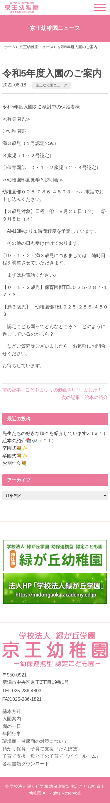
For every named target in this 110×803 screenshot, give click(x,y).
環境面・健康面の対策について (35, 741)
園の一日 (11, 726)
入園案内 (11, 718)
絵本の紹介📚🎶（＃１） (29, 440)
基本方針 (11, 711)
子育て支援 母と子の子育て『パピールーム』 (51, 756)
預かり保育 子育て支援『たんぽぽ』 (42, 748)
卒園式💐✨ (15, 448)
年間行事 (11, 733)
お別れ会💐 (14, 463)
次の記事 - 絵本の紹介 (84, 397)
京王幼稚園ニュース (51, 85)
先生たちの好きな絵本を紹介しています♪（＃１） (55, 433)
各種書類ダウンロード (25, 763)
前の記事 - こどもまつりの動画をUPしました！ (52, 389)
